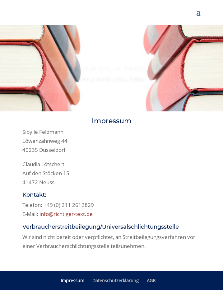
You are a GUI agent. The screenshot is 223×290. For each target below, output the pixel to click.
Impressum (72, 280)
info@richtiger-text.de (66, 214)
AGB (151, 280)
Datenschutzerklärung (115, 280)
